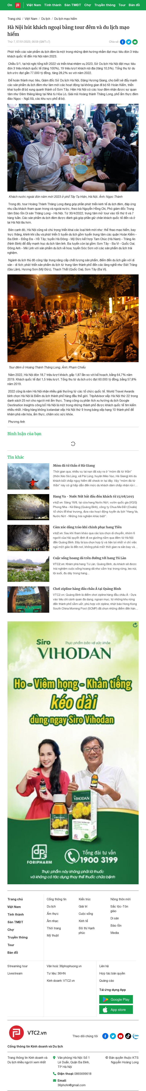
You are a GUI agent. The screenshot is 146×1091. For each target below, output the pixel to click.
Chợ (87, 5)
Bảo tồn (115, 925)
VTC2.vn (58, 564)
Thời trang (54, 928)
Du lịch (45, 18)
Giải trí (83, 906)
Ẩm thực (53, 913)
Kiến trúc (85, 899)
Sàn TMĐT (72, 5)
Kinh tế (83, 921)
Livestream (14, 973)
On (9, 5)
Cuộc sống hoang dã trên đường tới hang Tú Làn (89, 558)
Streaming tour (17, 966)
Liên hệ (104, 966)
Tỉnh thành (52, 5)
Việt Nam (34, 5)
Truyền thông (104, 5)
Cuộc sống (86, 913)
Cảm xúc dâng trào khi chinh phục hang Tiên (87, 527)
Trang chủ (14, 18)
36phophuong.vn (70, 966)
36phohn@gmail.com (72, 1085)
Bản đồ (134, 5)
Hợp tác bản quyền (112, 973)
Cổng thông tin (56, 899)
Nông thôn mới (120, 899)
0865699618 (82, 1073)
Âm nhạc (52, 921)
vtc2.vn (58, 502)
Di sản (114, 918)
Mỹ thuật (53, 935)
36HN (62, 973)
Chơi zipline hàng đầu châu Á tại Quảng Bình (87, 589)
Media (114, 932)
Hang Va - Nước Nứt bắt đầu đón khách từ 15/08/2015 (93, 496)
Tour (122, 5)
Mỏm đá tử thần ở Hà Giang (74, 465)
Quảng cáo (106, 980)
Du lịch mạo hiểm (65, 18)
